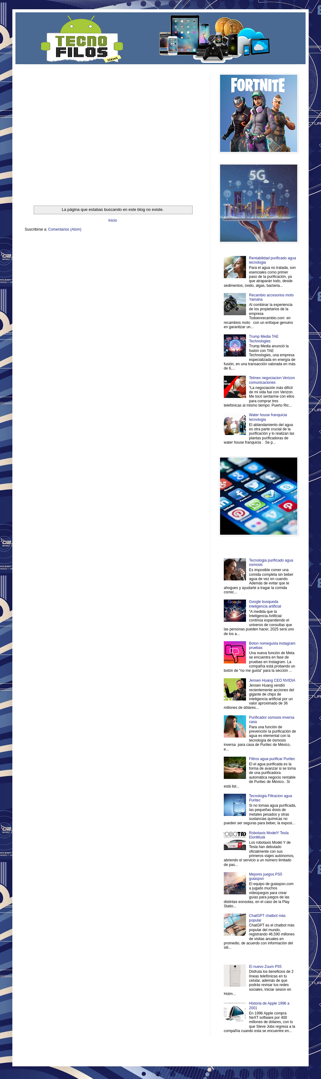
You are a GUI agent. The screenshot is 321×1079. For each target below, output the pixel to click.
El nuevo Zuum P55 (265, 966)
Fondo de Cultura (153, 244)
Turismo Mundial (89, 254)
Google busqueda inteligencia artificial (265, 604)
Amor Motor (188, 254)
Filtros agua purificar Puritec (272, 759)
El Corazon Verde (152, 254)
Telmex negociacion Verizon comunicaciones (272, 380)
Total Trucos (111, 249)
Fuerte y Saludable (89, 249)
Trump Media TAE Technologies (264, 338)
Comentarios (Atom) (64, 229)
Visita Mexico (129, 254)
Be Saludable (58, 244)
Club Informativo (129, 244)
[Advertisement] (58, 132)
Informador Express (103, 244)
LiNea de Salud (78, 244)
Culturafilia (172, 254)
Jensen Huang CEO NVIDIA (272, 680)
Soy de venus (65, 249)
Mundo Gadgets (148, 249)
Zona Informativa (36, 244)
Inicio (112, 220)
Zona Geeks (174, 244)
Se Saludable (110, 254)
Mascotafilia (42, 254)
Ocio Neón (48, 249)
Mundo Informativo (64, 254)
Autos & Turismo (171, 249)
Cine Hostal (128, 249)
